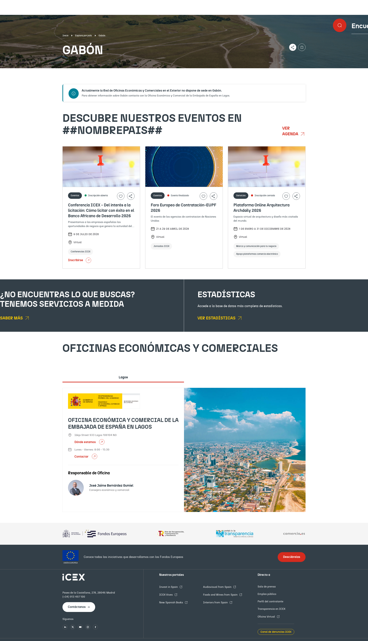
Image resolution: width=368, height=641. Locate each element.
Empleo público (267, 594)
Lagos (123, 377)
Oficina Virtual (267, 616)
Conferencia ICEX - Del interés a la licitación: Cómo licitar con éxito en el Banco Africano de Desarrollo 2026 (101, 210)
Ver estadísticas (217, 318)
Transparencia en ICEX (271, 609)
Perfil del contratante (270, 601)
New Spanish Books (171, 602)
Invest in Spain (168, 587)
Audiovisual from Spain (217, 587)
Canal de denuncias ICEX (275, 632)
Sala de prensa (267, 586)
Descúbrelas (291, 557)
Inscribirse (79, 260)
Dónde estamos (85, 442)
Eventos (134, 71)
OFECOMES (220, 71)
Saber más (12, 318)
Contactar (81, 456)
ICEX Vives (166, 594)
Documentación (45, 71)
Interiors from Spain (215, 602)
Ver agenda (290, 131)
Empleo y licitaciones (318, 71)
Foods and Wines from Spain (220, 594)
